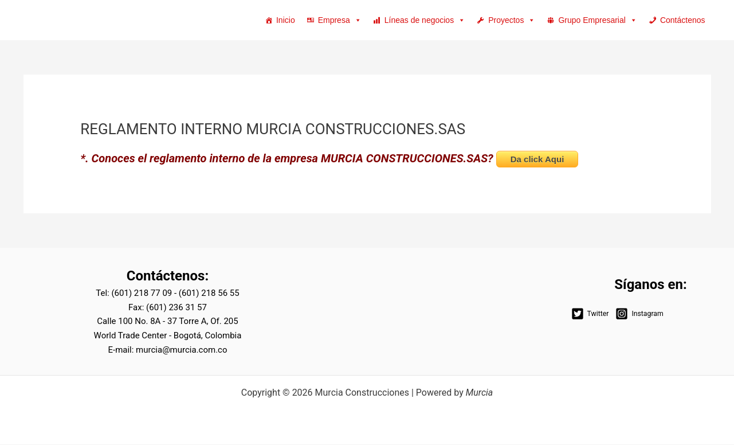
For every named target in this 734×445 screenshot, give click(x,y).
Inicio (285, 20)
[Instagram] (639, 314)
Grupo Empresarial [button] (597, 20)
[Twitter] (589, 314)
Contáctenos (682, 20)
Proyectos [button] (511, 20)
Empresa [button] (340, 20)
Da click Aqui (537, 160)
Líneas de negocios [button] (424, 20)
